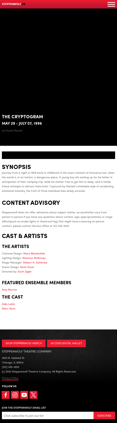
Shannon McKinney (34, 258)
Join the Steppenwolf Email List (24, 407)
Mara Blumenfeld (34, 253)
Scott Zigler (25, 271)
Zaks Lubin (8, 304)
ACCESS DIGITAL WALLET (66, 343)
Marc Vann (8, 308)
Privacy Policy (10, 378)
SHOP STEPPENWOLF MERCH (24, 343)
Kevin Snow (27, 267)
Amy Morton (9, 289)
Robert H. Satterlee (35, 262)
